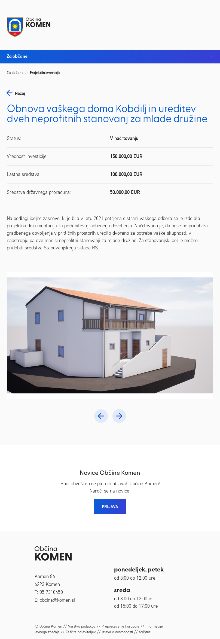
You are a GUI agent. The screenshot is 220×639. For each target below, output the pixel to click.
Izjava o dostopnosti (117, 632)
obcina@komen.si (57, 600)
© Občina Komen (48, 626)
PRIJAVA (110, 506)
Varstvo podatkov (82, 626)
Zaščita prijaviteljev (81, 632)
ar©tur (144, 632)
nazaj (20, 93)
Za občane (15, 73)
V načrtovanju (124, 138)
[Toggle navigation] (207, 22)
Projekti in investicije (45, 73)
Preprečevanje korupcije (120, 626)
